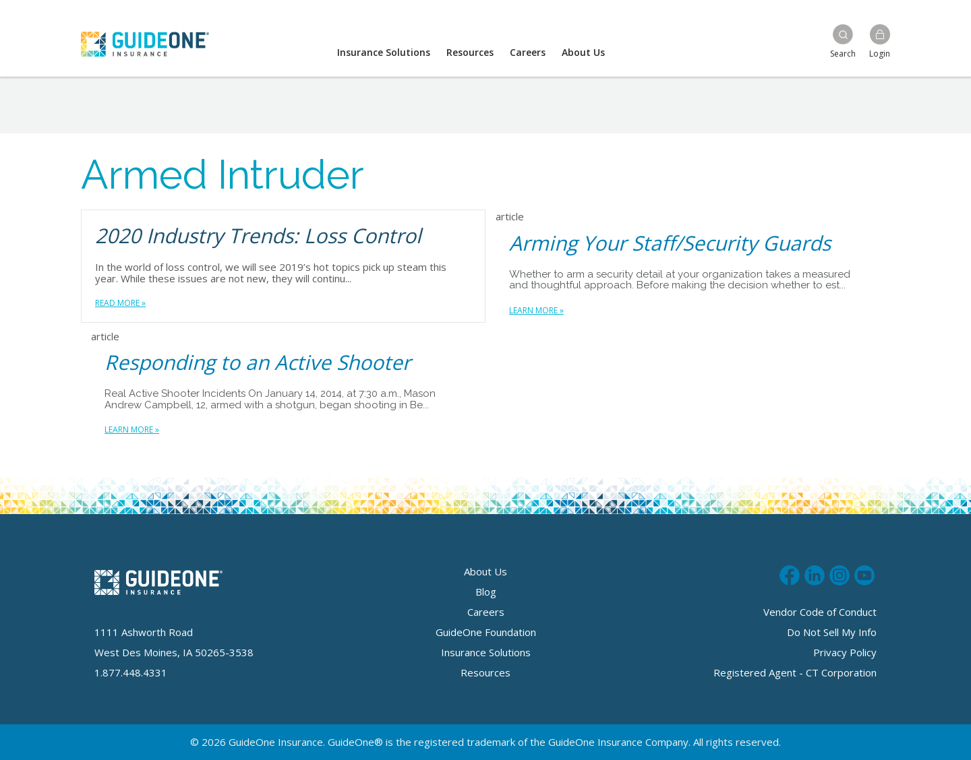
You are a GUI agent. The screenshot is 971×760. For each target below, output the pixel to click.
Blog (485, 591)
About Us (583, 52)
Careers (528, 52)
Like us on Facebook (789, 573)
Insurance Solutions (383, 52)
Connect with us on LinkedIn (814, 573)
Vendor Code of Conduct (820, 612)
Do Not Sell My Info (832, 632)
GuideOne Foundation (486, 632)
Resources (470, 52)
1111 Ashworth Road (143, 632)
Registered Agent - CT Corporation (795, 672)
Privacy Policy (845, 652)
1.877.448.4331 (130, 672)
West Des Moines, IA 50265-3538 (174, 652)
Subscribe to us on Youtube (864, 573)
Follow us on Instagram (839, 573)
